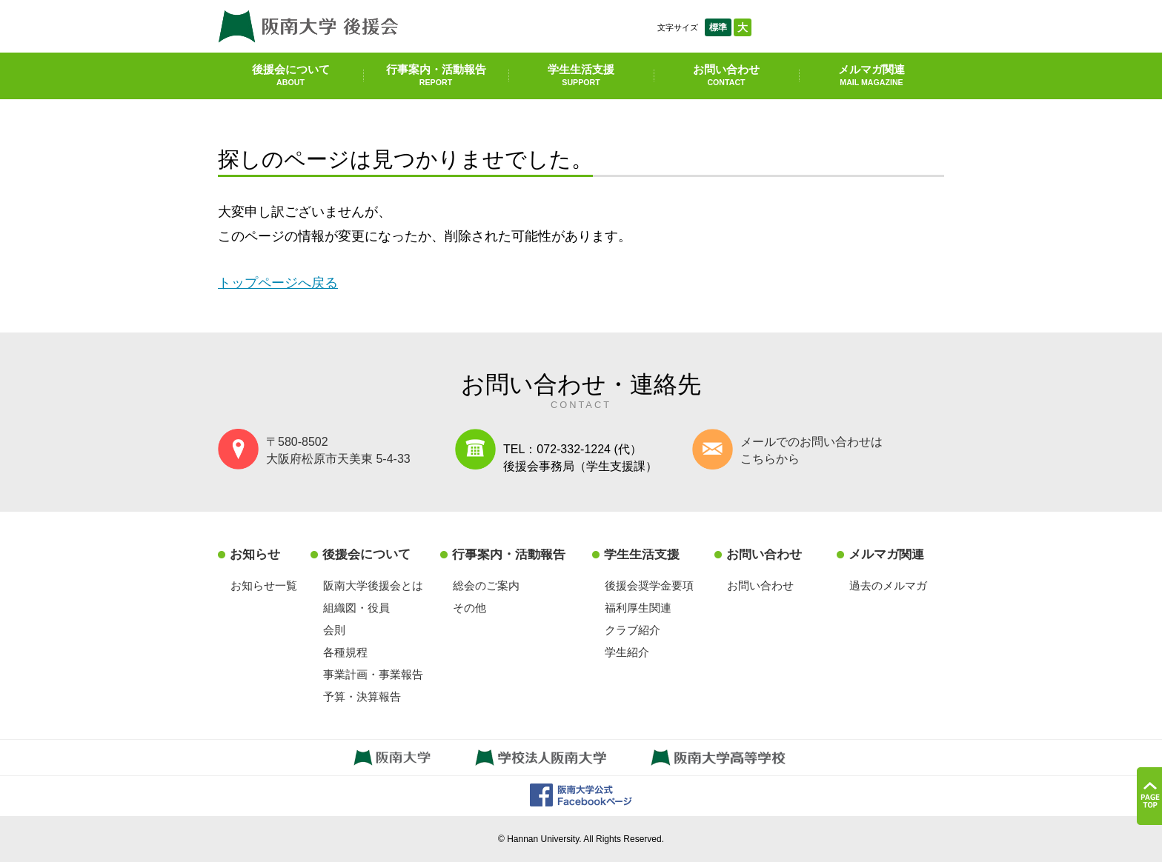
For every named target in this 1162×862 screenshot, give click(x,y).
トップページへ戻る (278, 282)
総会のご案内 (486, 585)
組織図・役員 (356, 607)
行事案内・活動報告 (435, 75)
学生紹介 (627, 652)
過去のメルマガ (888, 585)
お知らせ (255, 554)
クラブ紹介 (632, 630)
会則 (334, 630)
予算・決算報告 (362, 696)
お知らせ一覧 (263, 585)
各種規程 (345, 652)
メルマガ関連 (871, 75)
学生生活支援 (581, 75)
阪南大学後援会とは (373, 585)
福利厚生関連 (638, 607)
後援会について (290, 75)
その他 (469, 607)
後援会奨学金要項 (649, 585)
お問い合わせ (726, 75)
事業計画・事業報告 (373, 674)
